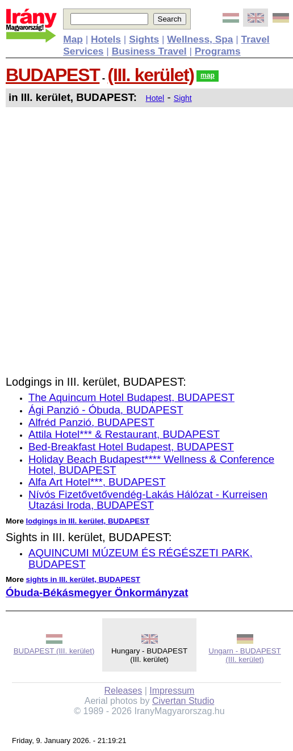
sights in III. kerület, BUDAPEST (83, 579)
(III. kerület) (151, 75)
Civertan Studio (183, 701)
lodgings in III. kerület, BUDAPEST (88, 521)
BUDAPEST (52, 75)
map (207, 75)
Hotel (155, 98)
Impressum (171, 690)
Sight (183, 98)
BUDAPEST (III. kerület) (54, 651)
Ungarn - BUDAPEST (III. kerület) (244, 655)
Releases (123, 690)
